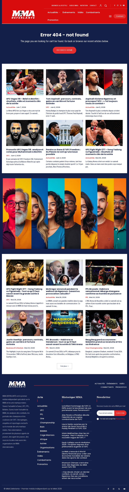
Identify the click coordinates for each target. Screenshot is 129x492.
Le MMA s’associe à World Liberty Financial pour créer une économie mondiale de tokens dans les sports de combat (76, 454)
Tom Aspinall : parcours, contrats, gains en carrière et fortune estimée (64, 100)
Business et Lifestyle (14, 345)
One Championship (94, 348)
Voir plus (64, 366)
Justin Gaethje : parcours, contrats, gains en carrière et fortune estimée (24, 340)
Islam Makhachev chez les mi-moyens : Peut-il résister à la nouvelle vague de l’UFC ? (76, 435)
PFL (87, 297)
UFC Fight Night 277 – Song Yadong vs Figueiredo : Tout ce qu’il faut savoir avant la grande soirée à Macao (23, 292)
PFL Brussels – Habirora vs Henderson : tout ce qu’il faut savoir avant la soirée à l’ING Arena (64, 341)
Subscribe (120, 413)
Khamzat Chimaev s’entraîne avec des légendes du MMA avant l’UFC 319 (75, 464)
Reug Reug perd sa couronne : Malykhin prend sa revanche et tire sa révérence (103, 341)
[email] (105, 412)
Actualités (10, 107)
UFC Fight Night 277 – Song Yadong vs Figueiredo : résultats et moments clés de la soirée (103, 151)
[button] (106, 6)
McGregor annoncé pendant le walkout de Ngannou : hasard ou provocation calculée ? (62, 291)
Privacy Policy (120, 418)
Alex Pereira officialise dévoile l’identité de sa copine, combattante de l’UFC (75, 416)
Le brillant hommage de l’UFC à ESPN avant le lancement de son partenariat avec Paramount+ (76, 407)
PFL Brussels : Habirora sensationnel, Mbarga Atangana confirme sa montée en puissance (104, 291)
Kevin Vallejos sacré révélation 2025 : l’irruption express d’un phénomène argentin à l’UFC (76, 444)
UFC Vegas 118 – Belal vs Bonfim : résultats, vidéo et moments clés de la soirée (24, 101)
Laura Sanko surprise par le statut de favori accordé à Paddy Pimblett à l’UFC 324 (74, 425)
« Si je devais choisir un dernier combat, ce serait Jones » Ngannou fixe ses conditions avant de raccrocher (76, 474)
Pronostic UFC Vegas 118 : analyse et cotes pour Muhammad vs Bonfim (24, 150)
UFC (47, 105)
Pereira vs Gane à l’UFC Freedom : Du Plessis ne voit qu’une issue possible (64, 150)
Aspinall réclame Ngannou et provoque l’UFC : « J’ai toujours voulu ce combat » (101, 101)
